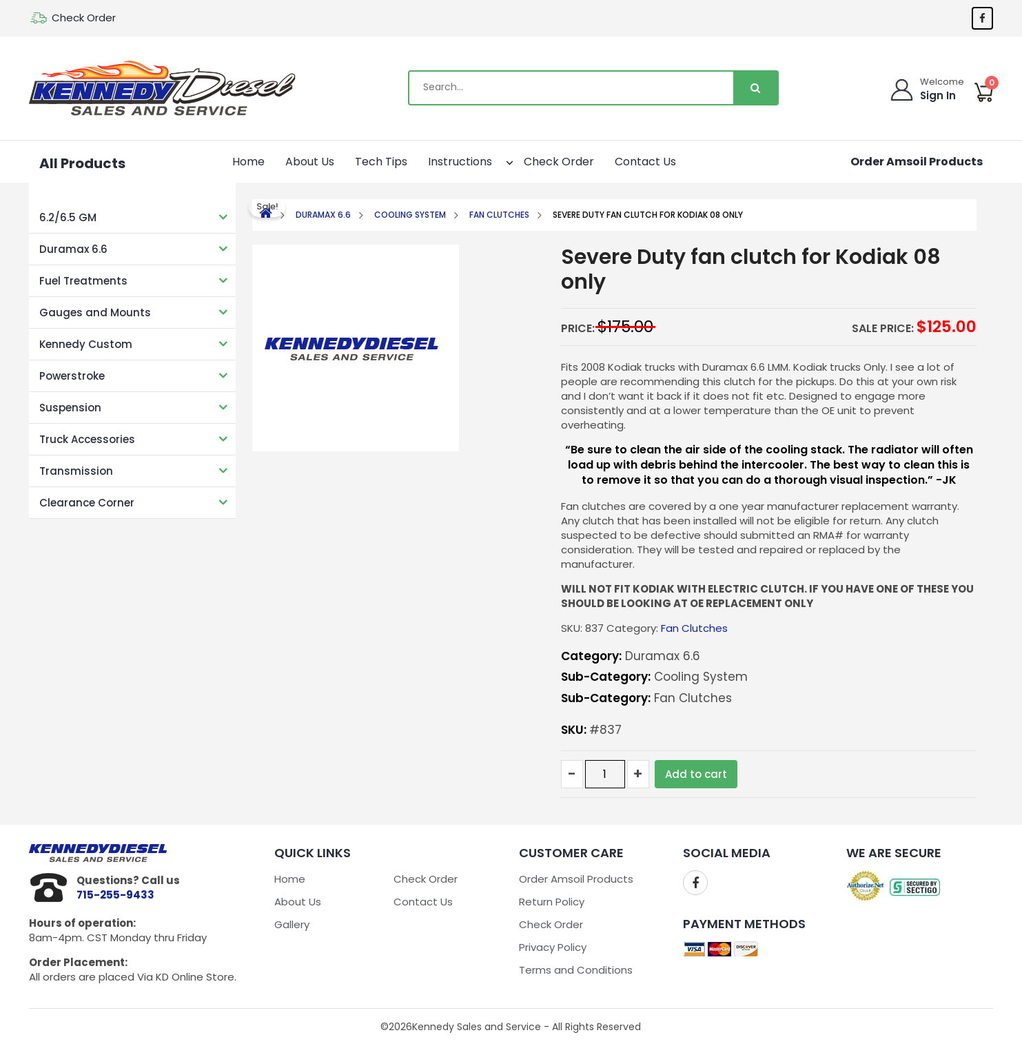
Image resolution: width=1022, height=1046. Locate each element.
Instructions (467, 160)
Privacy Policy (552, 947)
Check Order (84, 17)
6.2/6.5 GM (67, 217)
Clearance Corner (86, 502)
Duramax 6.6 (73, 249)
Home (248, 162)
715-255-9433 (115, 895)
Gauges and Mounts (95, 312)
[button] (497, 160)
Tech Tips (381, 162)
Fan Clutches (499, 215)
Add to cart (696, 774)
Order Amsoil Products (916, 162)
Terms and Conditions (576, 970)
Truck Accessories (87, 439)
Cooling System (410, 215)
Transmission (76, 471)
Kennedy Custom (85, 344)
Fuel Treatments (83, 281)
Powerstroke (72, 376)
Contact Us (645, 162)
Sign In (938, 95)
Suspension (70, 407)
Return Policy (551, 901)
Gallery (291, 924)
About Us (309, 162)
